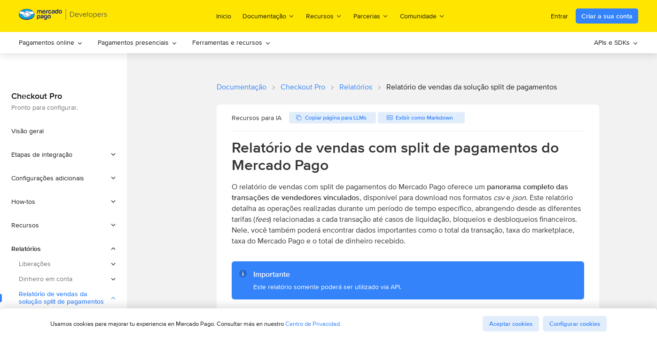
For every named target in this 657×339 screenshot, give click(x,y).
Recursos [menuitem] (324, 15)
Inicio (223, 16)
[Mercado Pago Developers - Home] (63, 16)
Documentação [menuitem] (268, 15)
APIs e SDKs (616, 42)
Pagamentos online (51, 42)
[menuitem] (51, 43)
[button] (63, 154)
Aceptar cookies (510, 323)
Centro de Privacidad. (313, 323)
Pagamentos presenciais (137, 42)
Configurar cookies (574, 323)
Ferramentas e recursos (231, 42)
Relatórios (355, 86)
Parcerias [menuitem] (371, 15)
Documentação (241, 86)
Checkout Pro (303, 86)
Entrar (559, 16)
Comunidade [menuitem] (422, 15)
